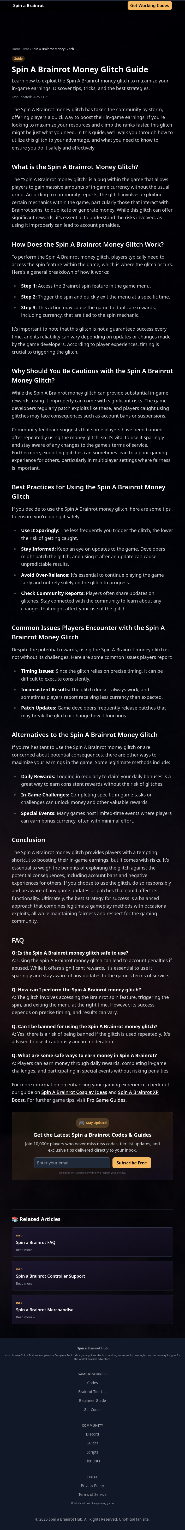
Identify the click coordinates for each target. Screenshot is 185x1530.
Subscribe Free (132, 1163)
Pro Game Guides (106, 1100)
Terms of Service (93, 1494)
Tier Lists (92, 1460)
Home (16, 49)
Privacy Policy (92, 1485)
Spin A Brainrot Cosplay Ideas (74, 1092)
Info (26, 49)
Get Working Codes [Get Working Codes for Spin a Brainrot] (149, 5)
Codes (92, 1382)
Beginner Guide (92, 1400)
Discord (92, 1434)
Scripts (92, 1452)
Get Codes (92, 1409)
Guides (93, 1442)
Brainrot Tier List (92, 1391)
